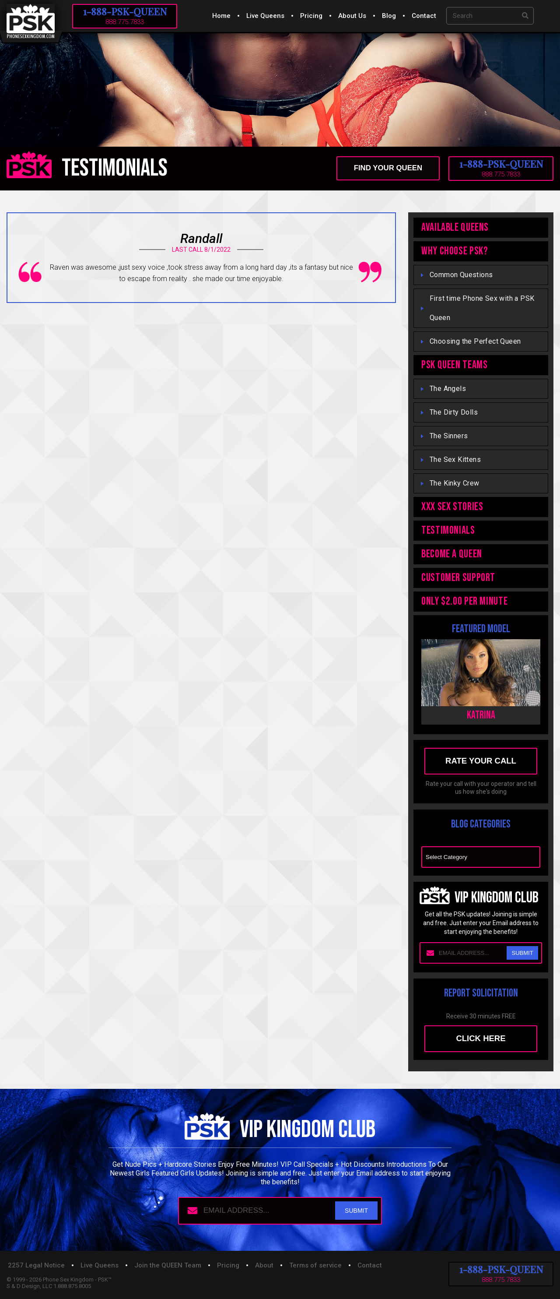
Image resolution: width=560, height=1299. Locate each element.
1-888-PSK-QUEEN (125, 11)
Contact (424, 16)
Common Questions (461, 275)
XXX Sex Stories (452, 507)
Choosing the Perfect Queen (475, 341)
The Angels (448, 388)
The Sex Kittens (455, 459)
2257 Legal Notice (36, 1267)
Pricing (311, 16)
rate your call (480, 761)
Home (221, 16)
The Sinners (449, 436)
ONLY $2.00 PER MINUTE (464, 601)
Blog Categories (481, 843)
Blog (389, 16)
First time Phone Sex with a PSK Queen (482, 308)
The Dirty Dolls (454, 412)
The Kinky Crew (455, 483)
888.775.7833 (124, 22)
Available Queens (455, 227)
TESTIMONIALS (448, 530)
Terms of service (315, 1267)
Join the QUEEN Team (167, 1267)
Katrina (480, 715)
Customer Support (458, 577)
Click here (480, 1040)
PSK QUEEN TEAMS (454, 365)
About (264, 1267)
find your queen (386, 168)
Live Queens (265, 16)
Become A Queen (451, 554)
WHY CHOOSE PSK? (454, 251)
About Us (352, 16)
